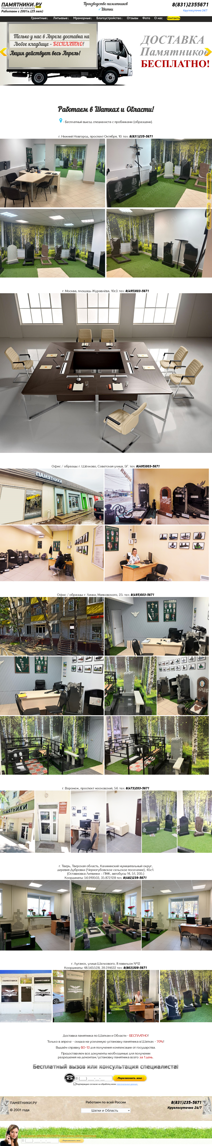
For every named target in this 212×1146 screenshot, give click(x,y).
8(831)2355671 (190, 4)
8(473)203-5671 (137, 788)
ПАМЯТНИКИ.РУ (21, 4)
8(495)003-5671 (137, 291)
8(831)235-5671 (141, 136)
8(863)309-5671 (135, 968)
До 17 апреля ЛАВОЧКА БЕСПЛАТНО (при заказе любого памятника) (58, 1136)
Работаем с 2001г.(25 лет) (22, 11)
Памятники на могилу (18, 8)
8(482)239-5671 (135, 878)
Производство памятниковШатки (106, 6)
